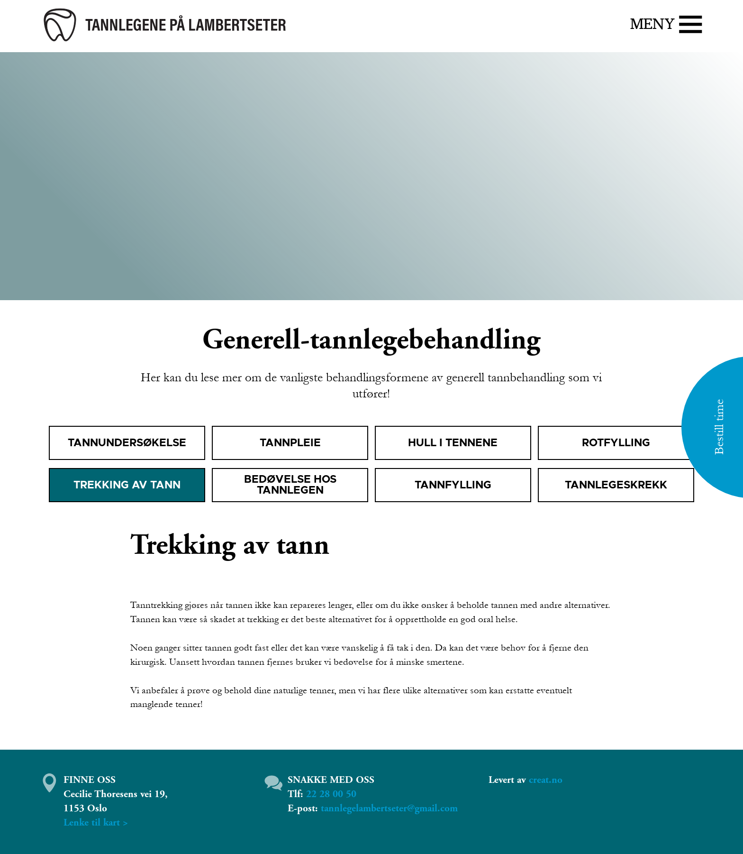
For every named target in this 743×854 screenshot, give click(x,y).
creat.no (545, 780)
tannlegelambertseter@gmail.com (389, 808)
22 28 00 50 (331, 794)
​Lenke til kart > (95, 822)
